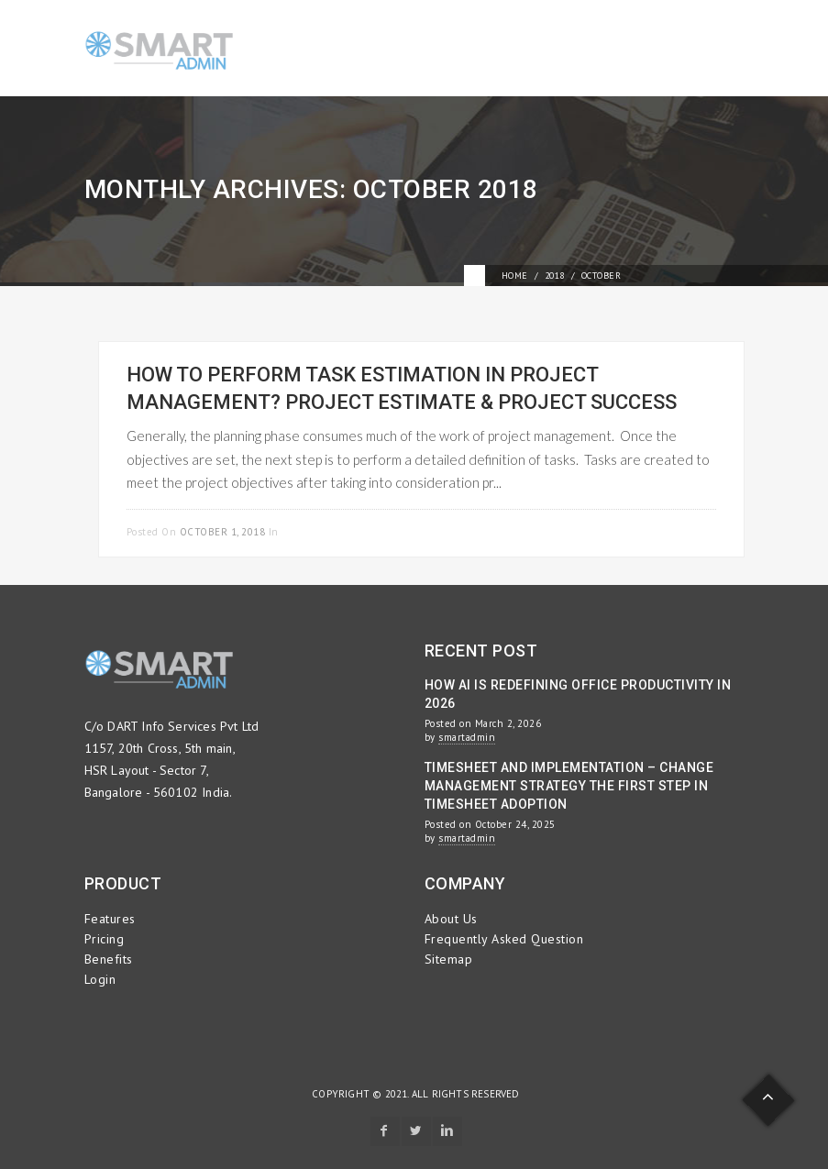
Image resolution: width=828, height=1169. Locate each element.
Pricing (104, 939)
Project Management (340, 531)
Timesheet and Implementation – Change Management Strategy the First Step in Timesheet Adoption (569, 785)
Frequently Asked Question (504, 939)
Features (110, 918)
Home (515, 275)
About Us (451, 918)
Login (100, 979)
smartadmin (466, 737)
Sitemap (449, 959)
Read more (685, 529)
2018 (555, 275)
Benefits (108, 959)
